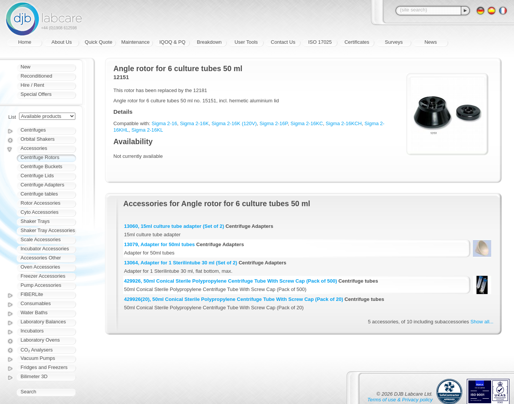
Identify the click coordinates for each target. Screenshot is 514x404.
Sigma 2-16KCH (344, 123)
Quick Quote (98, 42)
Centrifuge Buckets (41, 166)
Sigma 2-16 (164, 123)
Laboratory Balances (43, 321)
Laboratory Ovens (40, 340)
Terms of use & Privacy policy (400, 399)
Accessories (34, 148)
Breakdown (209, 42)
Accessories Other (41, 258)
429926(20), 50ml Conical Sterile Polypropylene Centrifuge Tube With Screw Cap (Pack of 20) (233, 299)
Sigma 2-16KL (147, 130)
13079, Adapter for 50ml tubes (159, 244)
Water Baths (34, 312)
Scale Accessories (41, 239)
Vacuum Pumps (38, 358)
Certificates (356, 42)
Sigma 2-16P (273, 123)
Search (28, 391)
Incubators (32, 331)
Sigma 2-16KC (306, 123)
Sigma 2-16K (194, 123)
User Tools (246, 42)
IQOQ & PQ (172, 42)
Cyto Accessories (40, 212)
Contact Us (283, 42)
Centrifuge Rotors (40, 157)
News (431, 42)
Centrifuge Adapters (42, 185)
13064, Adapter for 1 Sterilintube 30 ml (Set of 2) (180, 263)
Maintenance (135, 42)
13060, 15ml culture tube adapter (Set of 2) (174, 226)
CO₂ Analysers (37, 350)
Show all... (482, 321)
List (12, 117)
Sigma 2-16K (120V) (234, 123)
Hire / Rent (32, 85)
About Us (61, 42)
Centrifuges (33, 130)
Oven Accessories (40, 267)
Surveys (394, 42)
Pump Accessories (41, 285)
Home (25, 42)
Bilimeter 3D (34, 376)
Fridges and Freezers (44, 367)
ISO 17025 (320, 42)
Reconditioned (36, 76)
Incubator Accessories (45, 248)
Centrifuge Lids (37, 175)
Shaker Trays (35, 221)
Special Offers (36, 94)
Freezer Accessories (43, 276)
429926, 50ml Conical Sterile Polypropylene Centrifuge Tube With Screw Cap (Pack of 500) (230, 281)
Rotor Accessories (40, 203)
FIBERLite (32, 294)
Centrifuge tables (39, 194)
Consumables (36, 303)
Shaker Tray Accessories (48, 230)
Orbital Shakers (38, 139)
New (25, 67)
